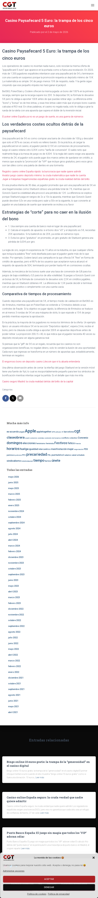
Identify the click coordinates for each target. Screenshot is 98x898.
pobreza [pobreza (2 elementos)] (18, 455)
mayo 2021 (13, 706)
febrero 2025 (14, 500)
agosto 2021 (14, 695)
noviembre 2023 (16, 563)
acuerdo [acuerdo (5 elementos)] (14, 431)
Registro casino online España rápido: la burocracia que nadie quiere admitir (41, 171)
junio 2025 (13, 482)
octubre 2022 (14, 620)
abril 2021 (13, 712)
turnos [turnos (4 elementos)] (48, 461)
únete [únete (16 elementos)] (56, 461)
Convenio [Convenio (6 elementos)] (83, 437)
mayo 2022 (13, 649)
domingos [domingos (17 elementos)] (14, 443)
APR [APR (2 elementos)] (53, 432)
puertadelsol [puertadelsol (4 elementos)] (57, 455)
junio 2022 (13, 643)
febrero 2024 (14, 551)
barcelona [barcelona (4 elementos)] (69, 432)
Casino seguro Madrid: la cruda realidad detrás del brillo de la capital (37, 381)
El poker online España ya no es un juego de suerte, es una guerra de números (42, 116)
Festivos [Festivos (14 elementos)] (60, 443)
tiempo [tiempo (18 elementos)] (38, 460)
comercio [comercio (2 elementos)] (33, 438)
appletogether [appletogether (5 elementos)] (43, 431)
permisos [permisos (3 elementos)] (11, 455)
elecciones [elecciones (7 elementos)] (29, 443)
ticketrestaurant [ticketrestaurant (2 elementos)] (27, 461)
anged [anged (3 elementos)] (21, 432)
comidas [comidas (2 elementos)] (41, 438)
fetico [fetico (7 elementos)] (71, 443)
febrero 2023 (14, 603)
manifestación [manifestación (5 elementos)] (59, 449)
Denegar (49, 887)
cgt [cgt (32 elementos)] (77, 431)
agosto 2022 (14, 632)
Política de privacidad (58, 894)
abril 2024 (13, 540)
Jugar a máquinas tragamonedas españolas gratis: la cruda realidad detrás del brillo (46, 179)
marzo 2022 (14, 660)
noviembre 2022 (16, 614)
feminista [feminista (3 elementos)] (50, 443)
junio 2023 (13, 580)
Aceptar (49, 879)
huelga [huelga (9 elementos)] (24, 449)
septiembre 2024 (16, 522)
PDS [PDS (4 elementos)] (86, 449)
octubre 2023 (14, 568)
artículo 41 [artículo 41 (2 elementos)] (59, 432)
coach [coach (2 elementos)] (27, 438)
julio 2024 (13, 534)
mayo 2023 (13, 586)
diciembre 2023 (15, 557)
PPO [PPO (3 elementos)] (24, 455)
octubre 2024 (14, 517)
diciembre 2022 (15, 609)
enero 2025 (13, 505)
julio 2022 (13, 637)
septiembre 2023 (16, 574)
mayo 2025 (13, 488)
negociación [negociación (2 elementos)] (78, 449)
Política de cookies (36, 894)
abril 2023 (13, 591)
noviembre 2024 (16, 511)
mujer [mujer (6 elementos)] (70, 449)
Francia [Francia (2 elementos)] (78, 444)
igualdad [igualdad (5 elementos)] (33, 449)
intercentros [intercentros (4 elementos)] (45, 449)
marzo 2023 (14, 597)
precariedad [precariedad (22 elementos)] (36, 454)
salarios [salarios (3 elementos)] (67, 455)
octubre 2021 (14, 683)
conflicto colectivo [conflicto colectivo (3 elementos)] (69, 438)
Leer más (40, 777)
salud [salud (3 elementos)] (74, 455)
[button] (93, 857)
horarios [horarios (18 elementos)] (13, 449)
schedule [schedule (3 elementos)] (80, 455)
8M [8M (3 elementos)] (8, 432)
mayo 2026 (13, 477)
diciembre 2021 (15, 678)
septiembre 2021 (16, 689)
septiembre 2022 (16, 626)
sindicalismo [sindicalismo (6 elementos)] (14, 460)
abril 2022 (13, 655)
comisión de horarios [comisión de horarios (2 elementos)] (53, 438)
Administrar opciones (13, 871)
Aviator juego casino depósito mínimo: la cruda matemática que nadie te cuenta (44, 175)
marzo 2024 (14, 546)
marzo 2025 (14, 494)
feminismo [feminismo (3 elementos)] (40, 443)
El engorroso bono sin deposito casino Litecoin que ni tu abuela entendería (41, 361)
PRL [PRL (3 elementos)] (49, 455)
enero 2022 (13, 672)
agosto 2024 (14, 528)
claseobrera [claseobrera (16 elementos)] (16, 437)
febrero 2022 (14, 666)
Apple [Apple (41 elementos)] (30, 431)
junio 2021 (13, 701)
